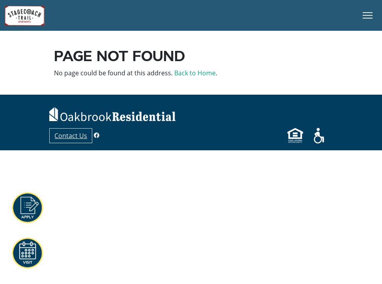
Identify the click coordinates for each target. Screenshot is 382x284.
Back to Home (195, 73)
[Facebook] (96, 135)
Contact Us (70, 135)
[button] (27, 208)
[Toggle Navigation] (367, 15)
